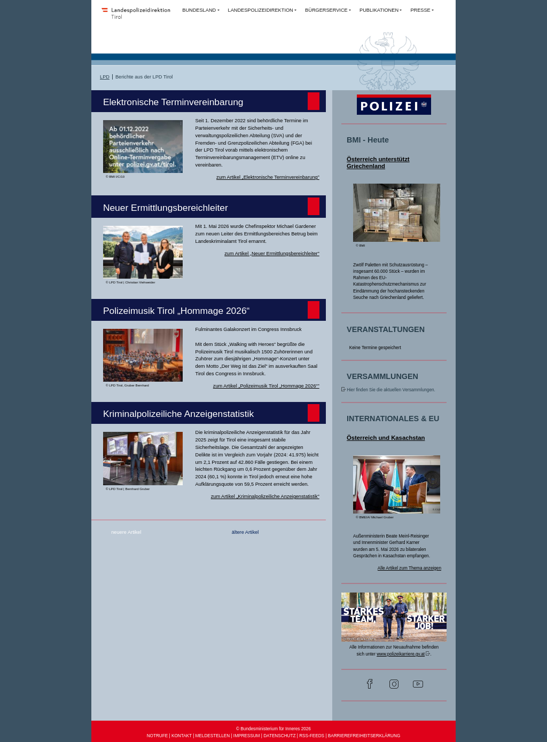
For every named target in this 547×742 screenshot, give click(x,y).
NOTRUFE (157, 735)
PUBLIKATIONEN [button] (379, 10)
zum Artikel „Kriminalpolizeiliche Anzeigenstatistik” (265, 496)
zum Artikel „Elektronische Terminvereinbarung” (267, 177)
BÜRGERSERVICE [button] (326, 10)
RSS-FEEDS (311, 735)
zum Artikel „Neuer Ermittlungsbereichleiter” (271, 253)
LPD (105, 77)
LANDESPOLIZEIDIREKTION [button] (260, 10)
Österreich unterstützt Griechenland (378, 163)
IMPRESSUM (246, 735)
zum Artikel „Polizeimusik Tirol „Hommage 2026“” (266, 386)
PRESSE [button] (420, 10)
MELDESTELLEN (213, 735)
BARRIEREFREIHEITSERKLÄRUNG (364, 735)
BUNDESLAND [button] (199, 10)
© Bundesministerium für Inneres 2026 (273, 729)
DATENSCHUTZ (279, 735)
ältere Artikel (245, 532)
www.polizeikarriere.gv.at (401, 654)
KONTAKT (181, 735)
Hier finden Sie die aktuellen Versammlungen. (391, 390)
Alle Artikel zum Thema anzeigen (409, 568)
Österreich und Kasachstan (386, 438)
